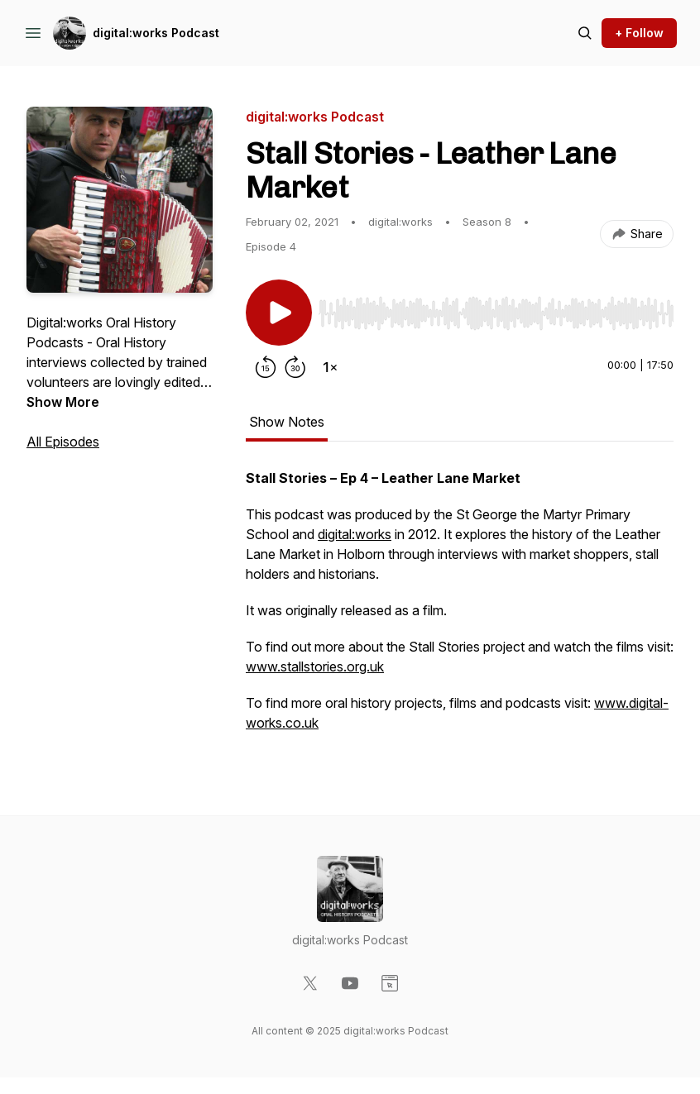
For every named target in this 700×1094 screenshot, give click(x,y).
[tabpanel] (460, 608)
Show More (62, 402)
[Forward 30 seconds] (295, 367)
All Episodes (62, 441)
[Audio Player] (496, 308)
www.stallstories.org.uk (315, 666)
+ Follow (639, 33)
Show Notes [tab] (286, 421)
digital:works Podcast (156, 33)
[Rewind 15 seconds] (265, 367)
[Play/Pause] (279, 312)
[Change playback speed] (330, 367)
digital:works (354, 534)
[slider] (496, 313)
